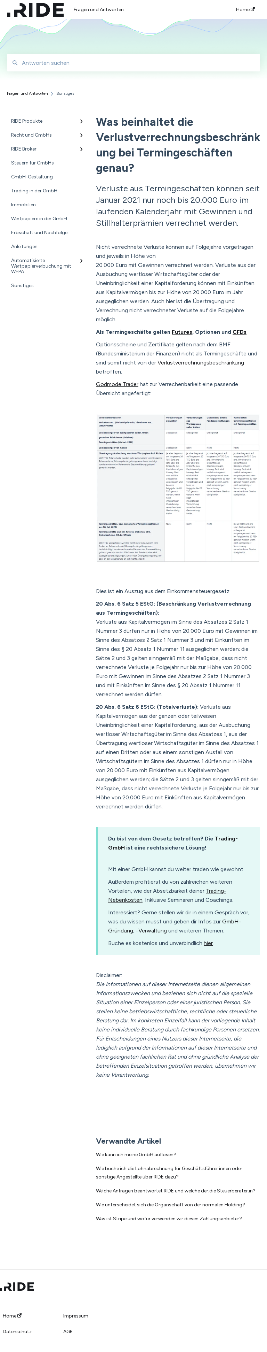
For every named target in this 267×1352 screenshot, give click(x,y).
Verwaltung (152, 930)
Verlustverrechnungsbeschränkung (200, 362)
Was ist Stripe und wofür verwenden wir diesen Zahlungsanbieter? (169, 1219)
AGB (68, 1332)
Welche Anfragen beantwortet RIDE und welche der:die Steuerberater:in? (176, 1191)
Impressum (75, 1316)
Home (12, 1316)
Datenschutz (17, 1332)
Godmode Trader (117, 384)
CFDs (239, 332)
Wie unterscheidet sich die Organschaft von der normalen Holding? (170, 1205)
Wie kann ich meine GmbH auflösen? (136, 1155)
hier (208, 943)
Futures (182, 332)
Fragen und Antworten (99, 10)
